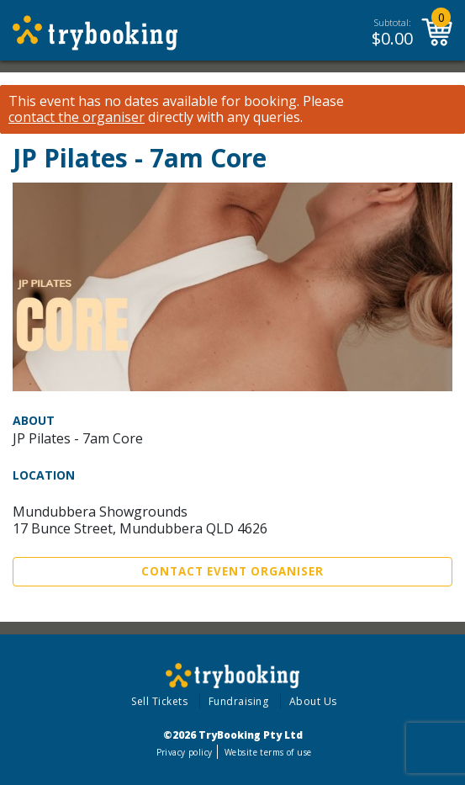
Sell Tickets (159, 701)
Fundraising (239, 701)
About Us (313, 701)
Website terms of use (268, 752)
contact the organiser (76, 117)
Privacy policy (184, 752)
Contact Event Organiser (232, 571)
